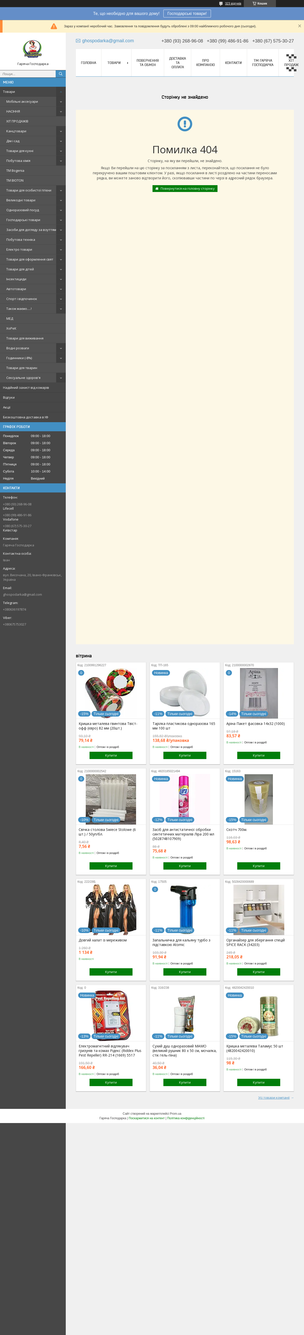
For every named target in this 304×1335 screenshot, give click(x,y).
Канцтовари (16, 131)
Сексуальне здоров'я (23, 377)
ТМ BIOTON (15, 180)
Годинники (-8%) (19, 358)
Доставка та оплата (177, 62)
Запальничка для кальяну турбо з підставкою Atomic (181, 942)
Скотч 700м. (236, 829)
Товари (9, 91)
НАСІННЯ (13, 111)
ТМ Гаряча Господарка (262, 62)
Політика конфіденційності (186, 1118)
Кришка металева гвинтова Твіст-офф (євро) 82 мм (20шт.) (108, 725)
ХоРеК (11, 328)
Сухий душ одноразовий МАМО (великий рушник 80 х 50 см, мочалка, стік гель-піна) (185, 1051)
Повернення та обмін (148, 62)
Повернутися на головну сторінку (188, 188)
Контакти (233, 63)
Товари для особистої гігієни (28, 190)
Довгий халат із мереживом (103, 940)
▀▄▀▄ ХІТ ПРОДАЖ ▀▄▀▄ (291, 62)
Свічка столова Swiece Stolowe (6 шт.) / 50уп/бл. (107, 831)
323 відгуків (233, 3)
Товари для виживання (25, 338)
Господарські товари (23, 220)
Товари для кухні (19, 150)
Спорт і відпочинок (21, 298)
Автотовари (16, 289)
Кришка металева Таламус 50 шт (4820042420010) (254, 1048)
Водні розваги (17, 348)
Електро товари (19, 249)
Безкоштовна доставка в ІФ (25, 417)
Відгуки (9, 397)
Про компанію (205, 62)
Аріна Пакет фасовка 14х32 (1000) (255, 723)
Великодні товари (20, 200)
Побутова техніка (20, 239)
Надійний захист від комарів (26, 387)
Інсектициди (16, 279)
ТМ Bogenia (15, 170)
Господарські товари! (187, 13)
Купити (111, 755)
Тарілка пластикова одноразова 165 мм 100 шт (184, 725)
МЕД (9, 318)
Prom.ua (175, 1113)
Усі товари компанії (274, 1097)
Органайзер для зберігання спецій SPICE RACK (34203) (255, 942)
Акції (6, 407)
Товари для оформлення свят (29, 259)
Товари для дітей (20, 269)
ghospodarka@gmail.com (22, 594)
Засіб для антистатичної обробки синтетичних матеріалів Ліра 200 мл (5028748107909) (183, 834)
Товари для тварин (21, 367)
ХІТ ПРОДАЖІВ (17, 121)
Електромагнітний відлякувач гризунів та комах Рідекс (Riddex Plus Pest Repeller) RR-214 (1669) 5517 (110, 1051)
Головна (88, 63)
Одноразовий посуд (22, 210)
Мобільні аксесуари (22, 101)
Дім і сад (12, 141)
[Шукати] (61, 74)
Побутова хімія (18, 160)
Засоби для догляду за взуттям (31, 229)
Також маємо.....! (19, 308)
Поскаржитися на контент (147, 1118)
